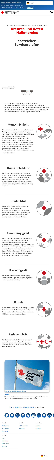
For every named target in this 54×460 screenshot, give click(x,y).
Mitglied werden (23, 426)
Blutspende (5, 431)
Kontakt (38, 426)
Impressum (5, 441)
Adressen (38, 428)
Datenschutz (5, 443)
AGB (3, 438)
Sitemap (4, 446)
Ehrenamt (21, 428)
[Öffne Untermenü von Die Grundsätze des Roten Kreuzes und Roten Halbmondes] (27, 17)
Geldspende (5, 426)
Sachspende (5, 428)
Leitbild (7, 394)
